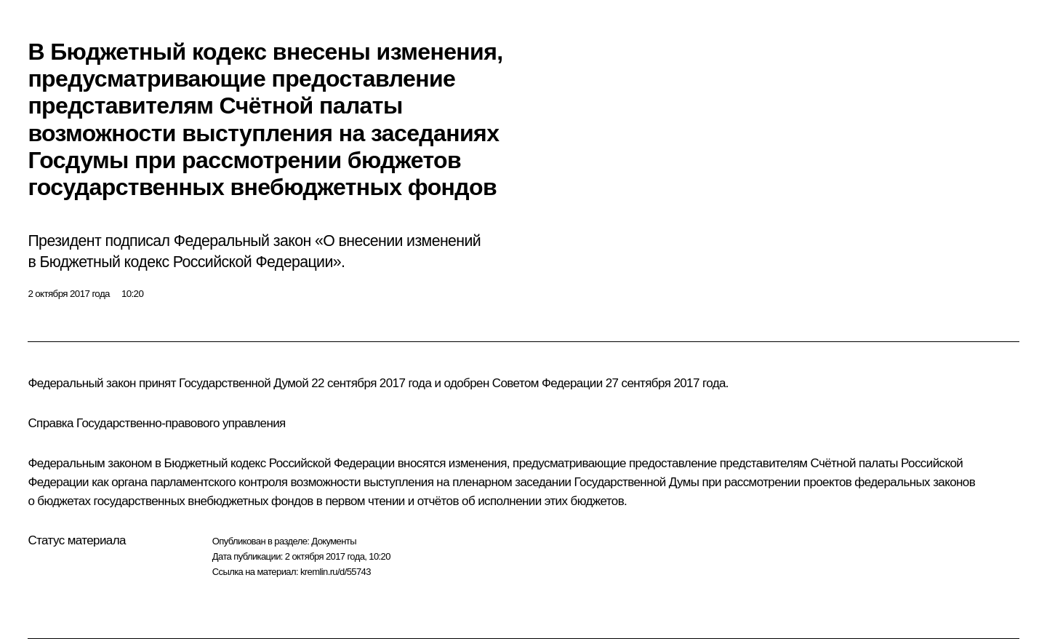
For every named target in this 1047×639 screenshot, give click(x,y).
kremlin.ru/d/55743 (335, 571)
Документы (333, 541)
